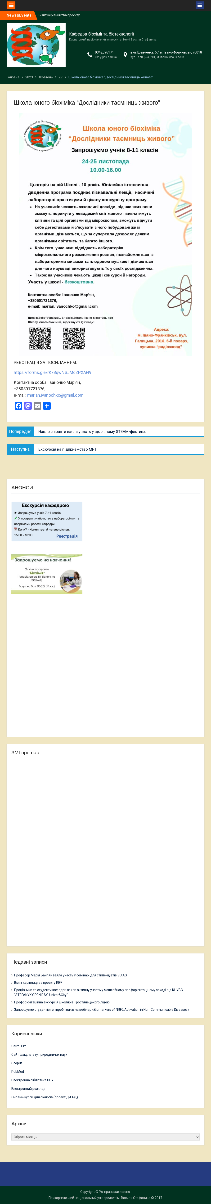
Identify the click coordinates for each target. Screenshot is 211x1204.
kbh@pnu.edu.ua (106, 57)
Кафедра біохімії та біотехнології (101, 34)
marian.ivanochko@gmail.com (55, 395)
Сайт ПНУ (18, 1046)
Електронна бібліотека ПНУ (32, 1080)
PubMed (17, 1072)
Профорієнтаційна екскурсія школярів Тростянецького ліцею (62, 1002)
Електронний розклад (28, 1089)
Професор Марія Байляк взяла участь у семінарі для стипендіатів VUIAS (70, 975)
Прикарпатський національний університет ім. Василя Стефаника (99, 1198)
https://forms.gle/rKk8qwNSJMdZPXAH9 (52, 372)
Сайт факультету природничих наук (39, 1054)
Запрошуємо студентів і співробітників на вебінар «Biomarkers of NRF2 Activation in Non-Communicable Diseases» (101, 1009)
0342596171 (104, 52)
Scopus (16, 1063)
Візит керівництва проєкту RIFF (38, 982)
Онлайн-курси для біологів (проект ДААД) (44, 1097)
